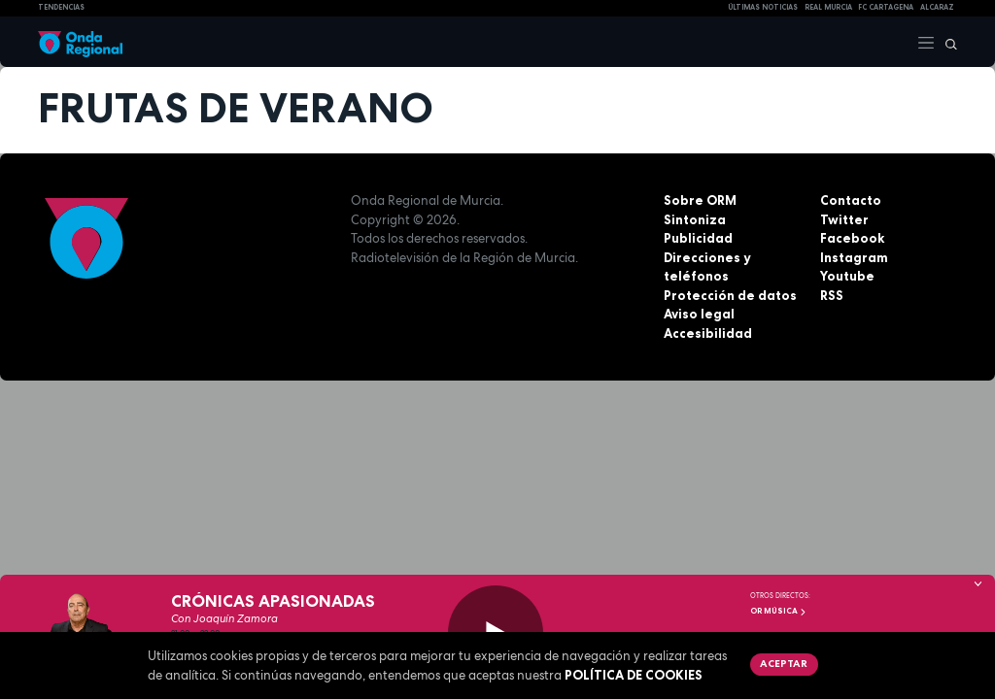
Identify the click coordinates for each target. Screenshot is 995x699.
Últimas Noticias (763, 7)
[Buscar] (946, 41)
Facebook (852, 238)
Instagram (854, 257)
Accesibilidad (708, 333)
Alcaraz (937, 7)
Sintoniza (695, 219)
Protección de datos (730, 295)
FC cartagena (885, 7)
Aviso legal (699, 313)
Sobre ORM (700, 200)
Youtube (847, 275)
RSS (831, 295)
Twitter (844, 219)
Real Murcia (828, 7)
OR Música (778, 611)
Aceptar (783, 663)
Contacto (850, 200)
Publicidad (698, 238)
